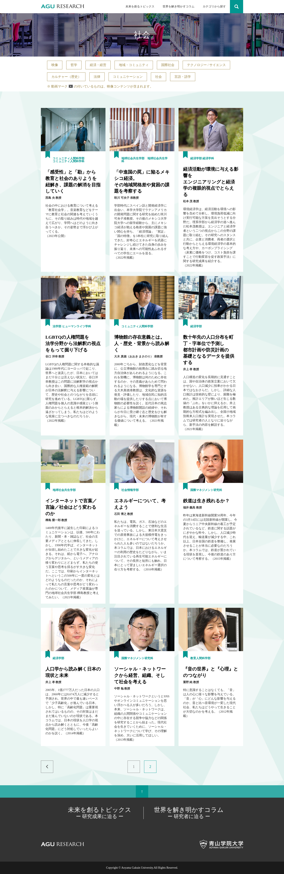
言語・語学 (182, 76)
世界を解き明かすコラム (178, 6)
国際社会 (167, 65)
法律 (97, 76)
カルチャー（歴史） (66, 76)
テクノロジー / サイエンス (206, 65)
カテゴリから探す (214, 6)
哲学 (74, 65)
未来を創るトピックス (139, 6)
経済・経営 (98, 65)
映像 (54, 65)
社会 (158, 76)
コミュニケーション (128, 76)
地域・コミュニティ (134, 65)
